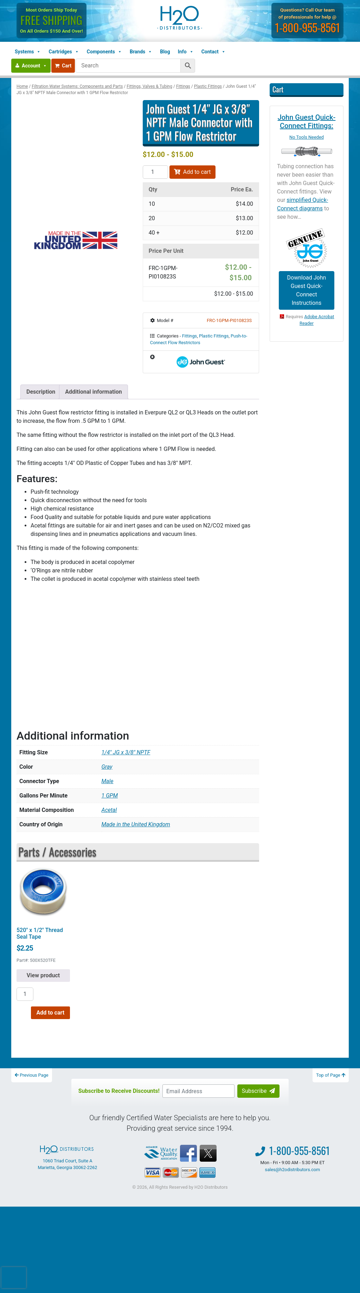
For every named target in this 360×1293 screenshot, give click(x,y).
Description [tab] (40, 391)
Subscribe (258, 1091)
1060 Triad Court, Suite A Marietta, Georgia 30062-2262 (67, 1158)
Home (22, 86)
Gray (107, 766)
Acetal (109, 810)
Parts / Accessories (57, 851)
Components (104, 52)
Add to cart (192, 172)
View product (43, 975)
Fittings (183, 86)
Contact (213, 52)
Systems (28, 52)
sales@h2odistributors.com (292, 1169)
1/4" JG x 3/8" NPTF (126, 752)
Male (108, 781)
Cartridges (64, 52)
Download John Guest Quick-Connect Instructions (306, 290)
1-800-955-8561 (308, 27)
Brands (141, 52)
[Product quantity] (155, 172)
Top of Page (330, 1075)
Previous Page (32, 1075)
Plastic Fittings (208, 86)
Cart (63, 65)
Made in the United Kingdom (136, 824)
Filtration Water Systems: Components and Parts (77, 86)
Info (186, 52)
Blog (165, 51)
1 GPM (110, 795)
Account (34, 66)
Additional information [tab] (93, 391)
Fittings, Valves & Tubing (149, 86)
